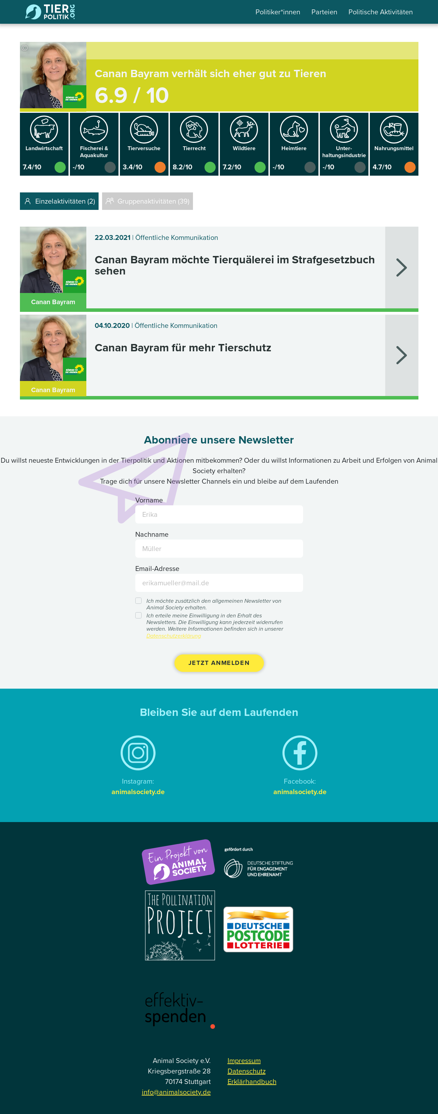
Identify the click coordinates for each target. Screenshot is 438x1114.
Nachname (151, 534)
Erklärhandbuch (252, 1081)
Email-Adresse (157, 568)
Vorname (149, 500)
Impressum (244, 1060)
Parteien (324, 12)
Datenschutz (247, 1071)
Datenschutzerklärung (173, 636)
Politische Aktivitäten (381, 12)
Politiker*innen (278, 12)
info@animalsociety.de (176, 1092)
